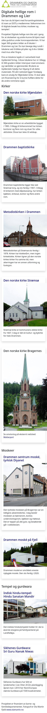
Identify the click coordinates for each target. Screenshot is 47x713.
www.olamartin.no (15, 709)
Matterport (8, 437)
